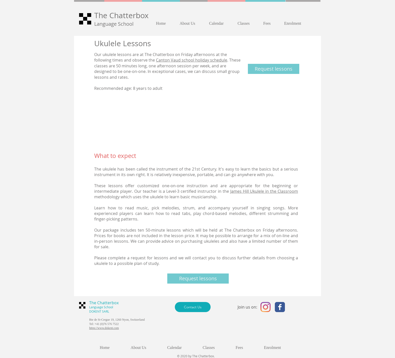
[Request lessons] (273, 69)
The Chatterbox (121, 15)
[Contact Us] (193, 307)
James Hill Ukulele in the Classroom (264, 191)
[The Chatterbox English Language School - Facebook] (280, 307)
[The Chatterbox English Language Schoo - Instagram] (265, 307)
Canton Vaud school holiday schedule (191, 60)
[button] (190, 23)
